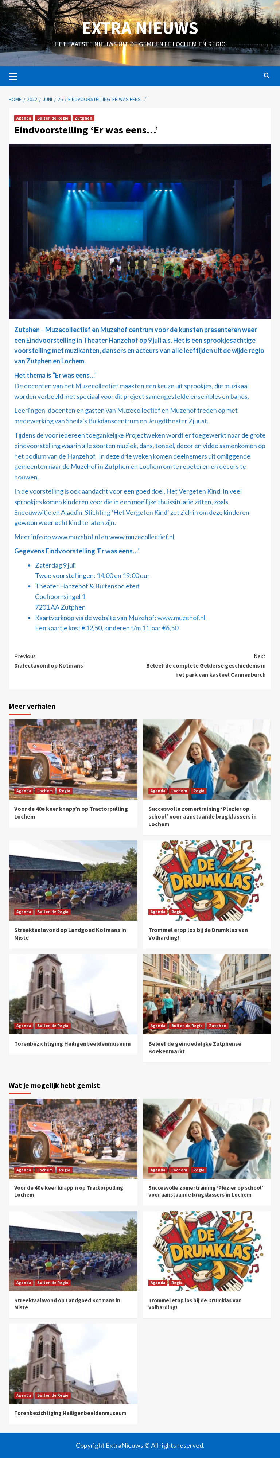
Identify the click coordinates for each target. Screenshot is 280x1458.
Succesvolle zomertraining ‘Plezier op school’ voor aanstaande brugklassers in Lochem (202, 816)
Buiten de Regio (53, 118)
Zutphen (83, 118)
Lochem (45, 790)
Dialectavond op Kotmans (77, 660)
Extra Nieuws (140, 28)
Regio (64, 790)
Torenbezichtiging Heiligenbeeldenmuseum (72, 1043)
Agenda (23, 118)
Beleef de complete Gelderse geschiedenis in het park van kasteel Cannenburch (203, 665)
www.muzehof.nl (181, 618)
